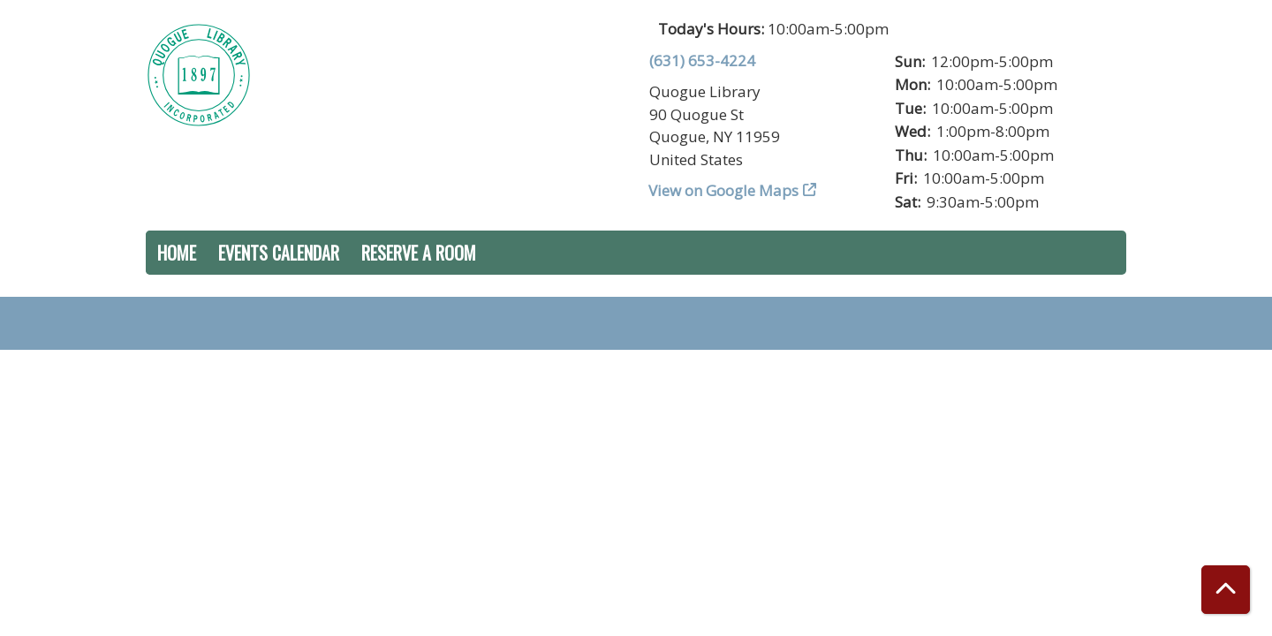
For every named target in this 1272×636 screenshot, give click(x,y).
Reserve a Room (418, 252)
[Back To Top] (1225, 589)
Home (176, 252)
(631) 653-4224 (702, 60)
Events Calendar (278, 252)
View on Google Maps (724, 190)
